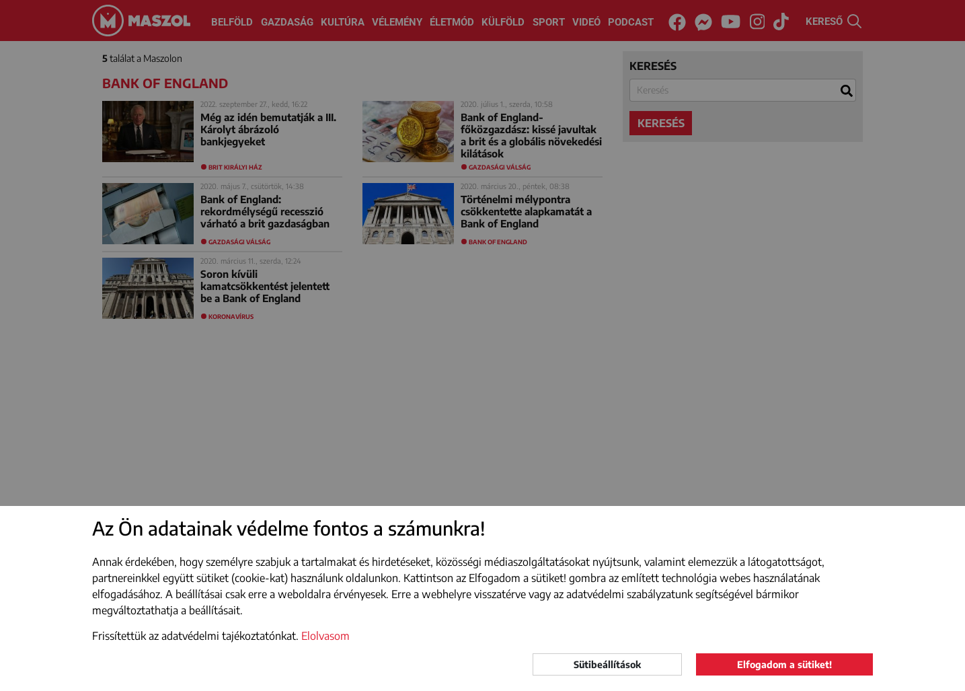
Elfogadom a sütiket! (784, 664)
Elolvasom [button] (325, 636)
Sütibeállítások (607, 664)
